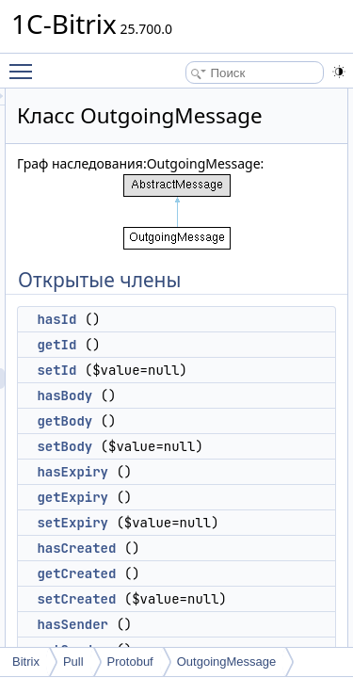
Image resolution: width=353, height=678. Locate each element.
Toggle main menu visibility (25, 63)
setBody (171, 493)
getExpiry (179, 544)
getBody (171, 468)
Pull (73, 661)
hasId (163, 366)
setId (163, 417)
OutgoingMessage (227, 661)
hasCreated (182, 595)
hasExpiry (179, 518)
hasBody (171, 442)
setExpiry (179, 569)
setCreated (182, 646)
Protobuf (130, 661)
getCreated (182, 620)
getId (163, 391)
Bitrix (26, 661)
